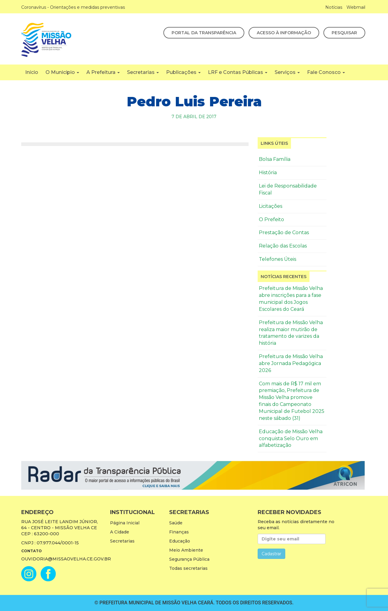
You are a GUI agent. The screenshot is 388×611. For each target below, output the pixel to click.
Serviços (287, 72)
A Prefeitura (103, 72)
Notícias (333, 7)
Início (31, 72)
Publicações (183, 72)
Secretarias (143, 72)
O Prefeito (271, 219)
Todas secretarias (188, 568)
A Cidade (119, 532)
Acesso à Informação (284, 32)
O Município (62, 72)
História (268, 172)
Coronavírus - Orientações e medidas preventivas (73, 7)
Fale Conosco (326, 72)
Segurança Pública (189, 559)
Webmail (355, 7)
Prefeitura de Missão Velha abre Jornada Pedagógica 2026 (291, 363)
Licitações (270, 206)
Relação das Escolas (283, 246)
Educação (179, 541)
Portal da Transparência (204, 32)
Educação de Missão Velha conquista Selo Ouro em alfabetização (291, 438)
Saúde (175, 523)
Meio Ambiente (186, 550)
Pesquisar (344, 32)
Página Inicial (124, 523)
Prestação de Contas (284, 232)
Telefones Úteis (277, 259)
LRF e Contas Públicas (237, 72)
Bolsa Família (274, 159)
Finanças (179, 532)
